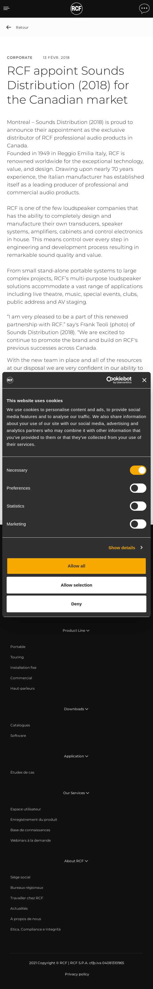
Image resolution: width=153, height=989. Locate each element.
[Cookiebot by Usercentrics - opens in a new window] (106, 380)
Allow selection (76, 585)
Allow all (76, 565)
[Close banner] (144, 380)
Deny (76, 603)
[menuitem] (17, 647)
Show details (122, 547)
